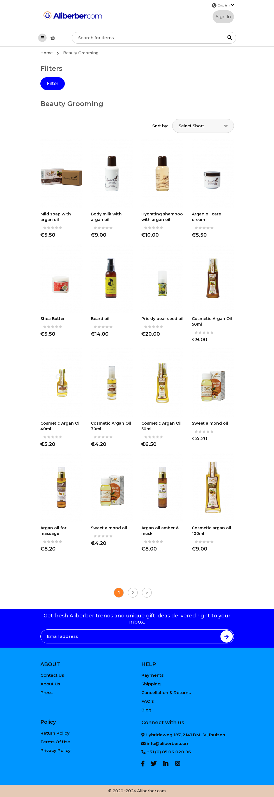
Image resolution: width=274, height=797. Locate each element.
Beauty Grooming (80, 52)
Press (46, 692)
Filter (52, 83)
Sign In (223, 16)
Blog (146, 710)
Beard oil (100, 318)
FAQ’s (147, 701)
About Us (50, 683)
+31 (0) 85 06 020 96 (166, 751)
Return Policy (55, 733)
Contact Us (52, 675)
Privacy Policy (55, 750)
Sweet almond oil (210, 423)
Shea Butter (52, 318)
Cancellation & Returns (166, 692)
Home (49, 52)
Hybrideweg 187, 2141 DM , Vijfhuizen (183, 734)
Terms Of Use (55, 741)
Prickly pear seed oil (162, 318)
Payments (152, 675)
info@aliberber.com (165, 743)
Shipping (151, 683)
